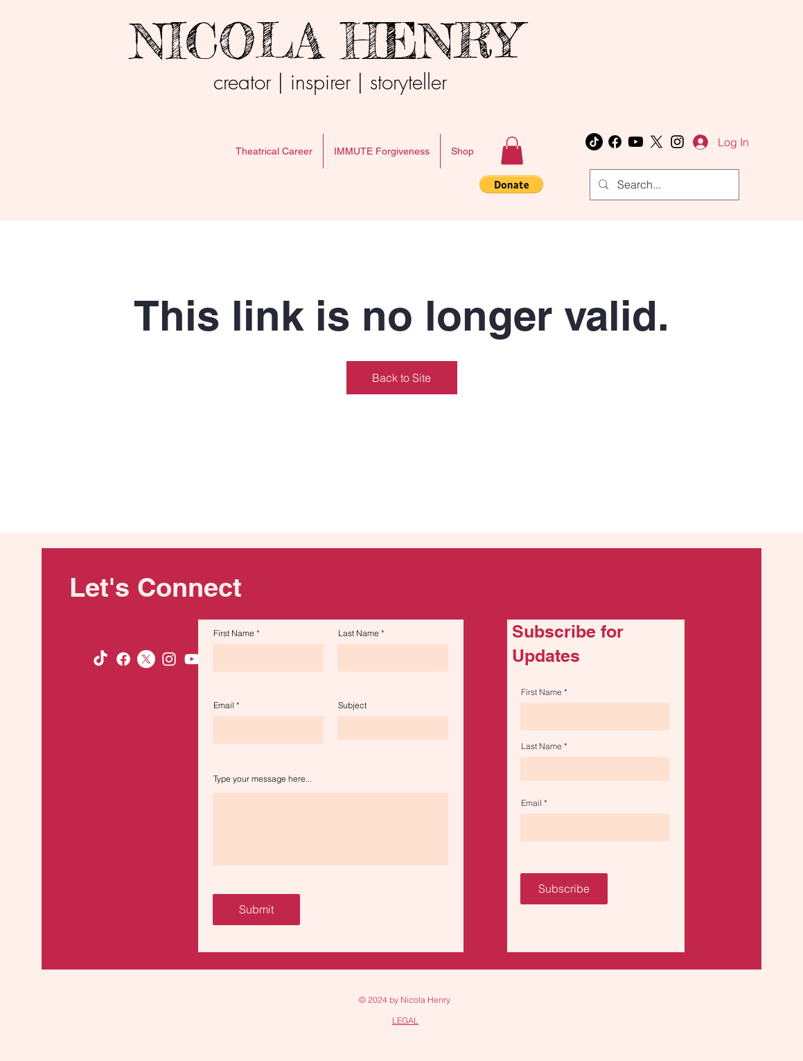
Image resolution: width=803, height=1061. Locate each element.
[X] (656, 141)
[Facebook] (615, 141)
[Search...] (663, 185)
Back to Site (401, 378)
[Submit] (256, 909)
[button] (512, 151)
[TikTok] (594, 141)
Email (223, 705)
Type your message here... (262, 779)
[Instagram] (677, 141)
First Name (233, 633)
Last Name (358, 633)
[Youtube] (635, 141)
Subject (352, 705)
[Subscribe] (564, 888)
